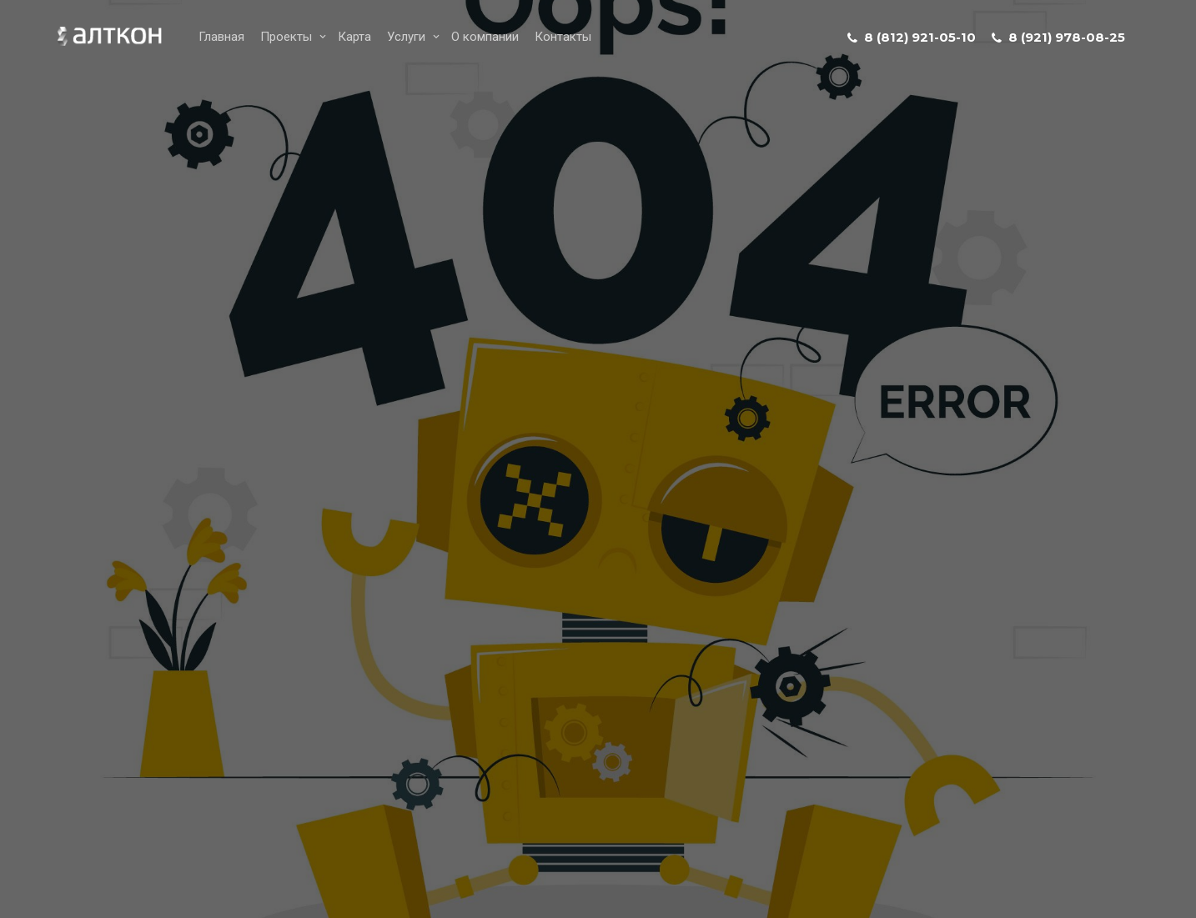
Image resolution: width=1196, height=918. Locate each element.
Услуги (406, 36)
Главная (221, 36)
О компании (485, 36)
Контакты (563, 36)
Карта (354, 36)
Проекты (286, 36)
